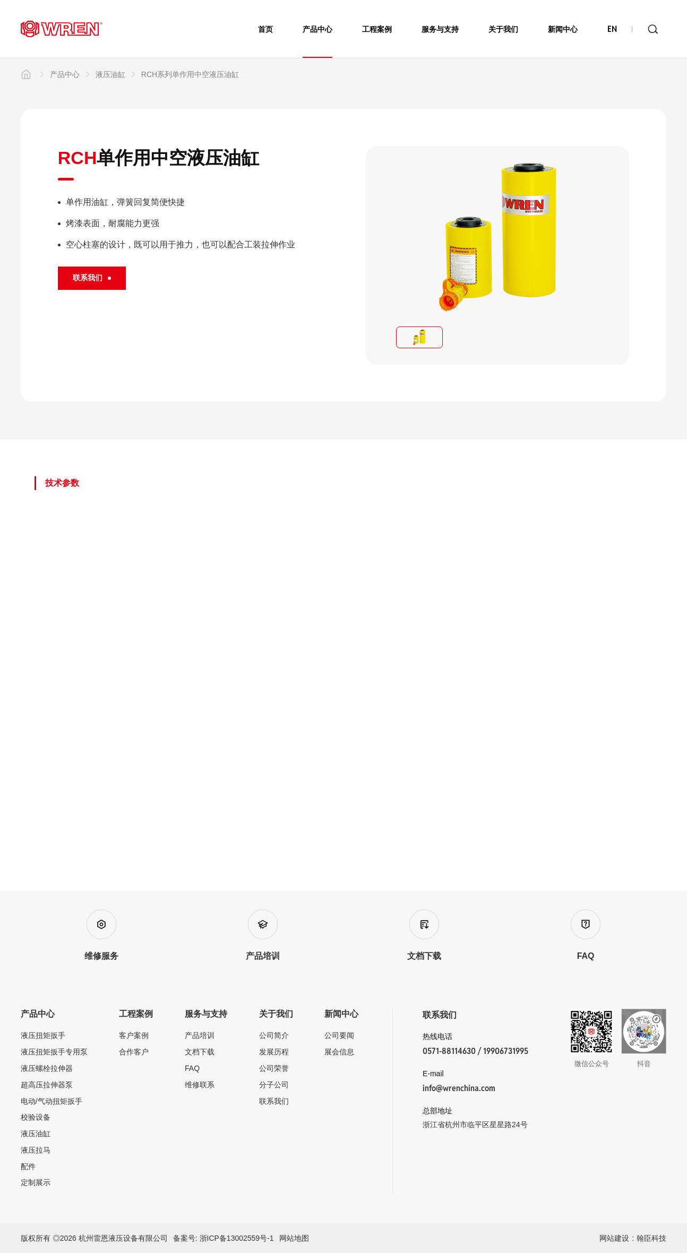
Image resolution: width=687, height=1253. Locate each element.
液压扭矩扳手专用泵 (54, 1052)
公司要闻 (339, 1035)
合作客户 (134, 1052)
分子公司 (274, 1084)
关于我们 (503, 29)
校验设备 (35, 1117)
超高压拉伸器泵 (47, 1084)
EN (612, 29)
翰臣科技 (651, 1238)
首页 (265, 29)
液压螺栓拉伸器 (47, 1068)
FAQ (192, 1068)
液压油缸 (103, 119)
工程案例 (377, 29)
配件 (28, 1166)
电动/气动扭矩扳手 (51, 1101)
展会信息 (339, 1052)
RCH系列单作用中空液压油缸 (183, 119)
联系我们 (274, 1101)
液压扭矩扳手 (43, 1035)
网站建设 (614, 1238)
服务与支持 (440, 29)
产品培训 (199, 1035)
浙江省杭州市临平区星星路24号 (475, 1124)
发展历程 (274, 1052)
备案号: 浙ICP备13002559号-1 (223, 1238)
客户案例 (134, 1035)
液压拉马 (35, 1150)
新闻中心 (563, 29)
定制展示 (35, 1182)
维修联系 (199, 1084)
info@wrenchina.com (459, 1088)
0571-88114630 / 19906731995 (475, 1051)
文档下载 (199, 1052)
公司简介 (274, 1035)
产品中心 (317, 41)
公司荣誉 (274, 1068)
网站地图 (294, 1238)
